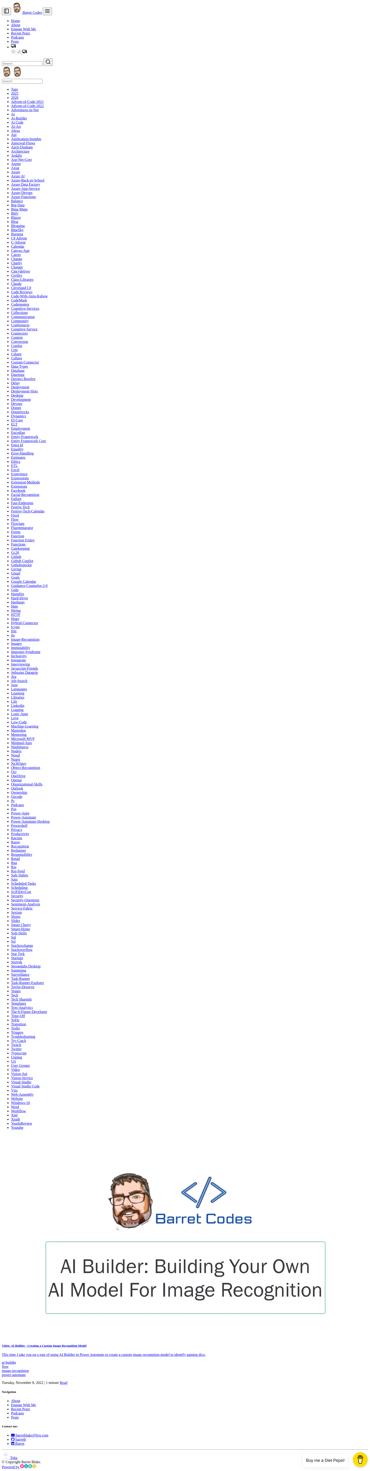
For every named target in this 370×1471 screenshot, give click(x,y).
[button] (13, 47)
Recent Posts (20, 33)
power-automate (14, 1375)
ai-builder (9, 1362)
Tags (14, 89)
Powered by (19, 1467)
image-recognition (15, 1371)
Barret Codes (27, 12)
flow (5, 1367)
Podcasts (17, 37)
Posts (15, 41)
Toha (9, 1458)
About (15, 25)
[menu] (47, 11)
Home (15, 21)
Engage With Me (23, 29)
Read (63, 1383)
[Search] (22, 63)
